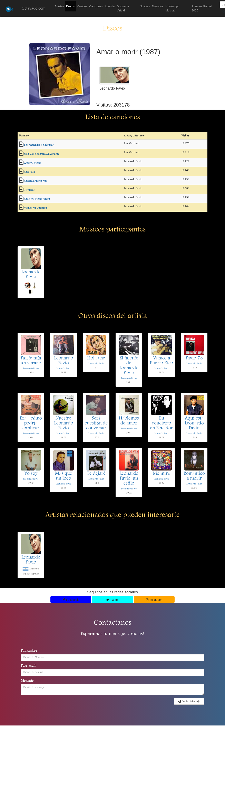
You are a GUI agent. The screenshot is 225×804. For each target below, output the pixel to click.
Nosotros (157, 6)
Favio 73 (194, 358)
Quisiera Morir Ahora (37, 199)
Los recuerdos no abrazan (39, 145)
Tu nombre (29, 651)
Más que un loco (63, 476)
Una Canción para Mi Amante (41, 154)
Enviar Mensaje (189, 701)
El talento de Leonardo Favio (128, 365)
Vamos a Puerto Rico (161, 360)
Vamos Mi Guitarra (35, 208)
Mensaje (27, 681)
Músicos (82, 6)
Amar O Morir (32, 163)
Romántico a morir (194, 476)
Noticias (145, 6)
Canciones (96, 6)
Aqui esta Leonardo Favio (194, 423)
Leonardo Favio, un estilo (128, 479)
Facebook (71, 599)
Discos (70, 6)
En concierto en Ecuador (161, 423)
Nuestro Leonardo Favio (63, 423)
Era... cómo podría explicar (31, 423)
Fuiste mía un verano (31, 360)
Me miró (161, 474)
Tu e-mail (28, 666)
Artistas (59, 6)
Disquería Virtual (123, 8)
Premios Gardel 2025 (202, 8)
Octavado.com (33, 8)
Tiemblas (29, 190)
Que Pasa (29, 172)
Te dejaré (96, 474)
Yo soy (30, 474)
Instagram (154, 599)
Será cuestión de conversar (96, 423)
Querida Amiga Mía (35, 181)
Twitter (112, 599)
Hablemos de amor (129, 421)
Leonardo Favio (30, 274)
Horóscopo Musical (172, 8)
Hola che (96, 358)
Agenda (110, 6)
